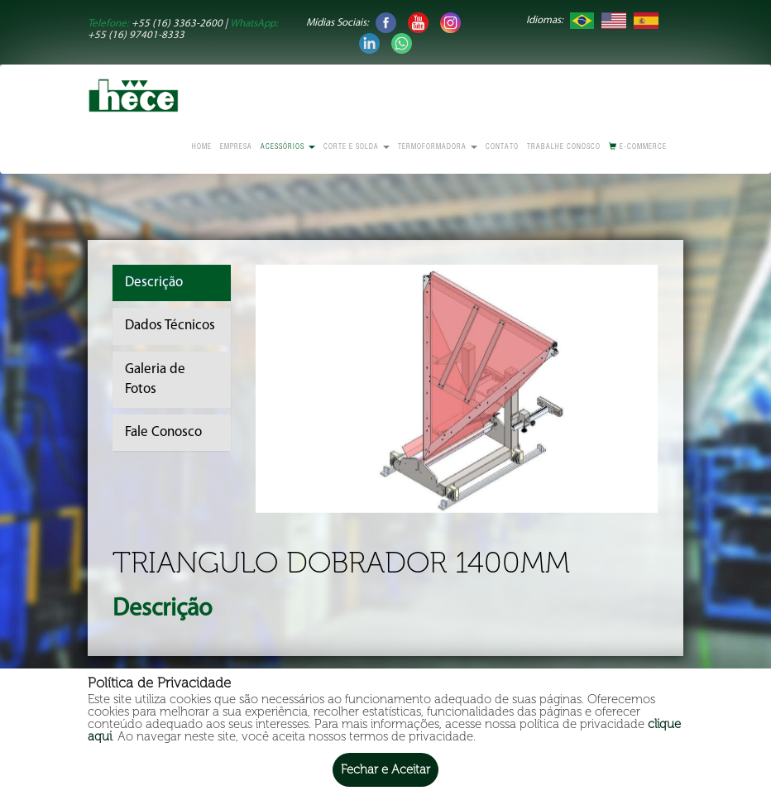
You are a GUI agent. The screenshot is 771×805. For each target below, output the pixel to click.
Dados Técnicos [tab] (170, 326)
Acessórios (288, 147)
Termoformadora (437, 147)
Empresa (236, 147)
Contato (502, 147)
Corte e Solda (356, 147)
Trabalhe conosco (564, 147)
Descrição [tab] (154, 283)
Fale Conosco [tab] (163, 432)
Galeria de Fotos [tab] (155, 379)
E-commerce (638, 146)
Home (202, 147)
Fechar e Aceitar (385, 769)
